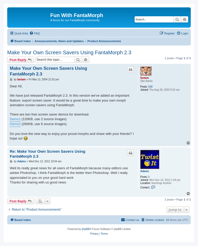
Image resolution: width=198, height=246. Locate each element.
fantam (144, 77)
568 (150, 86)
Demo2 (15, 124)
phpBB (85, 229)
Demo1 (15, 119)
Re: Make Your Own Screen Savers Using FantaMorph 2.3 (47, 153)
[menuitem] (34, 33)
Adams (144, 171)
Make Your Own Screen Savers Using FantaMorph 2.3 (69, 52)
